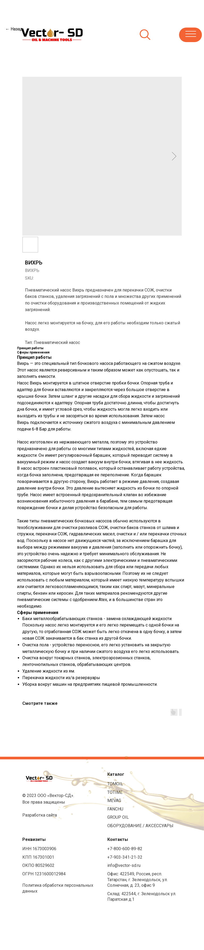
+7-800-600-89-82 (124, 848)
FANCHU (115, 809)
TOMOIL (115, 783)
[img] (50, 34)
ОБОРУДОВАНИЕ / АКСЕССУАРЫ (140, 825)
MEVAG (114, 800)
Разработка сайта (39, 815)
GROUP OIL (118, 817)
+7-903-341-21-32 (124, 857)
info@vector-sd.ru (124, 865)
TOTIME (114, 792)
